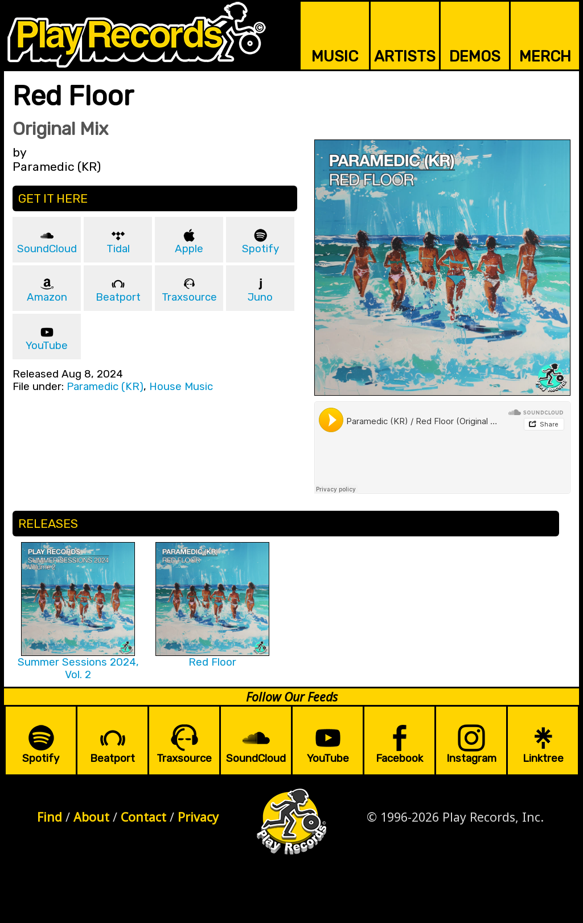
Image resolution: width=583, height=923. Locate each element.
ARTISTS (405, 56)
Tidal (118, 249)
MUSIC (334, 56)
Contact (143, 817)
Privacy (198, 817)
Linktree (543, 758)
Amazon (47, 297)
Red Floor (212, 662)
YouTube (47, 345)
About (91, 817)
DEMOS (474, 56)
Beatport (118, 297)
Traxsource (189, 297)
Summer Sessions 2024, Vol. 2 (78, 668)
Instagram (471, 758)
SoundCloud (47, 249)
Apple (189, 249)
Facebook (399, 758)
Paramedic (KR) (105, 386)
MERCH (545, 56)
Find (49, 817)
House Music (181, 386)
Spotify (260, 249)
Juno (260, 297)
